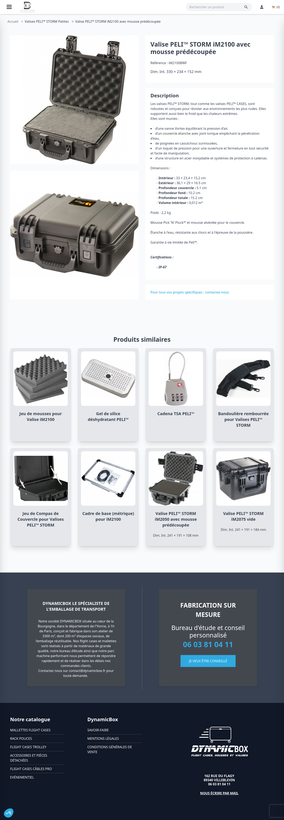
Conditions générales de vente (109, 749)
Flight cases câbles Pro (31, 769)
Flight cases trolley (28, 747)
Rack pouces (21, 738)
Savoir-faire (98, 730)
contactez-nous (217, 292)
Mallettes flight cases (30, 730)
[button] (9, 813)
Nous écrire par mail (219, 793)
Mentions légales (103, 738)
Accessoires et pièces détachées (28, 758)
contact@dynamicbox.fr (87, 670)
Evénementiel (22, 777)
